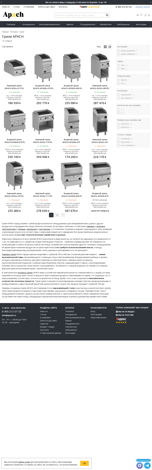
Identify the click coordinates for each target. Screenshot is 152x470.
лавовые (91, 355)
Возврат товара (47, 456)
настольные (44, 358)
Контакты (63, 7)
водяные (101, 355)
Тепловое (10, 24)
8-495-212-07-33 (124, 7)
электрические (9, 358)
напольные (32, 358)
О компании (29, 7)
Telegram (70, 2)
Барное (69, 24)
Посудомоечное (87, 24)
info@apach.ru (9, 445)
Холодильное (28, 24)
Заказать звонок (142, 7)
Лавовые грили (9, 384)
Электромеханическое (49, 24)
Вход (93, 441)
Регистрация (96, 444)
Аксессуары (141, 24)
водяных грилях (25, 402)
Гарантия (44, 453)
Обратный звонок (98, 447)
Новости (6, 7)
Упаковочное (106, 24)
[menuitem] (11, 24)
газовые (22, 358)
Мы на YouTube (125, 444)
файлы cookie (24, 462)
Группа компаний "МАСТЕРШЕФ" (132, 437)
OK (84, 463)
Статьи (16, 7)
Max (62, 2)
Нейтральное (123, 24)
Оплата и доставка (46, 7)
